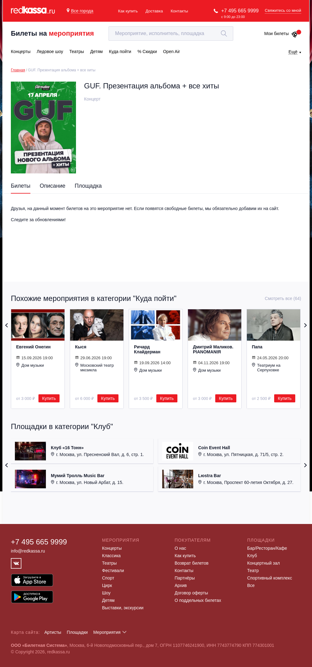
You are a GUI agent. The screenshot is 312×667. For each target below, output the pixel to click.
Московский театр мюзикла (94, 367)
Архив (181, 585)
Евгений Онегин (33, 346)
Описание (52, 186)
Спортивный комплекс (269, 577)
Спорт (108, 577)
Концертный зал (263, 563)
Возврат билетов (191, 563)
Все (251, 585)
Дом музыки (30, 365)
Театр (253, 570)
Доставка (154, 11)
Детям (108, 600)
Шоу (106, 592)
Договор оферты (191, 592)
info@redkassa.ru (28, 550)
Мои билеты (281, 33)
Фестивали (113, 570)
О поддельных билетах (198, 600)
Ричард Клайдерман (147, 349)
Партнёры (185, 577)
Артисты (52, 632)
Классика (111, 555)
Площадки (77, 632)
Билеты (20, 186)
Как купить (128, 11)
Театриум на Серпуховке (266, 367)
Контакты (179, 11)
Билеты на (52, 33)
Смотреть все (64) (283, 298)
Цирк (107, 585)
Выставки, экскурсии (123, 607)
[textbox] (171, 33)
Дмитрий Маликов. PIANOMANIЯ (213, 349)
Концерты (112, 548)
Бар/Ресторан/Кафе (267, 548)
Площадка (88, 186)
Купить (49, 398)
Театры (109, 563)
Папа (257, 346)
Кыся (80, 346)
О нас (180, 548)
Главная (18, 70)
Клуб (252, 555)
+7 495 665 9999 (240, 10)
